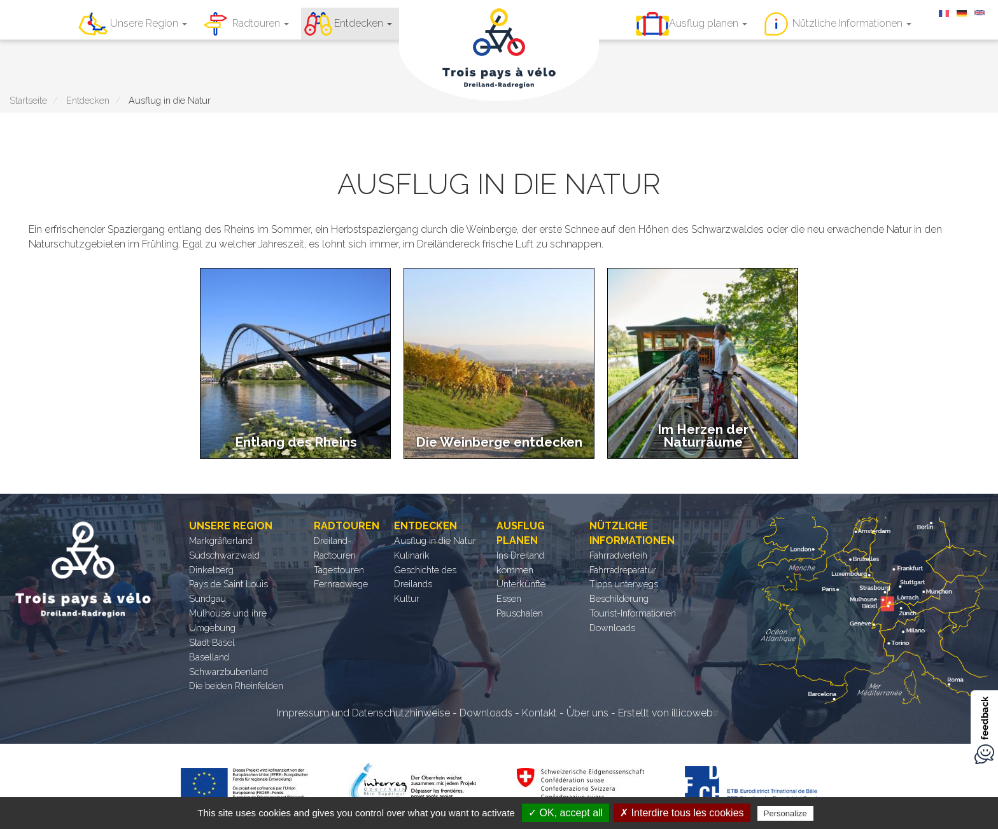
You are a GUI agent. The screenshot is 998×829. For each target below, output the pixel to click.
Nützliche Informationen (851, 23)
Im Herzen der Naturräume (703, 435)
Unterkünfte (520, 583)
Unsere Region (148, 23)
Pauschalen (519, 613)
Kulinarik (412, 555)
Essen (508, 598)
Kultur (406, 598)
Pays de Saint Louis (228, 583)
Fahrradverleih (618, 555)
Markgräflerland (221, 540)
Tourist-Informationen (632, 613)
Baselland (209, 656)
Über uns (587, 713)
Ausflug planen (708, 23)
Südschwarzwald (224, 555)
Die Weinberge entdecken (499, 442)
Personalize (785, 813)
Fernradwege (341, 583)
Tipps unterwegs (623, 583)
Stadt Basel (212, 642)
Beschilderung (619, 598)
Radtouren (260, 23)
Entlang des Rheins (295, 442)
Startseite (28, 100)
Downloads (612, 627)
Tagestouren (339, 569)
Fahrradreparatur (622, 569)
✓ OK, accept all (565, 812)
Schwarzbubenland (228, 671)
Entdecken (363, 23)
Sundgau (207, 598)
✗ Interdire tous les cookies (681, 812)
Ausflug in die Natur (435, 540)
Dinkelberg (211, 569)
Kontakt (539, 713)
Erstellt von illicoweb (670, 713)
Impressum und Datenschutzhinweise (363, 713)
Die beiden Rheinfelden (236, 685)
